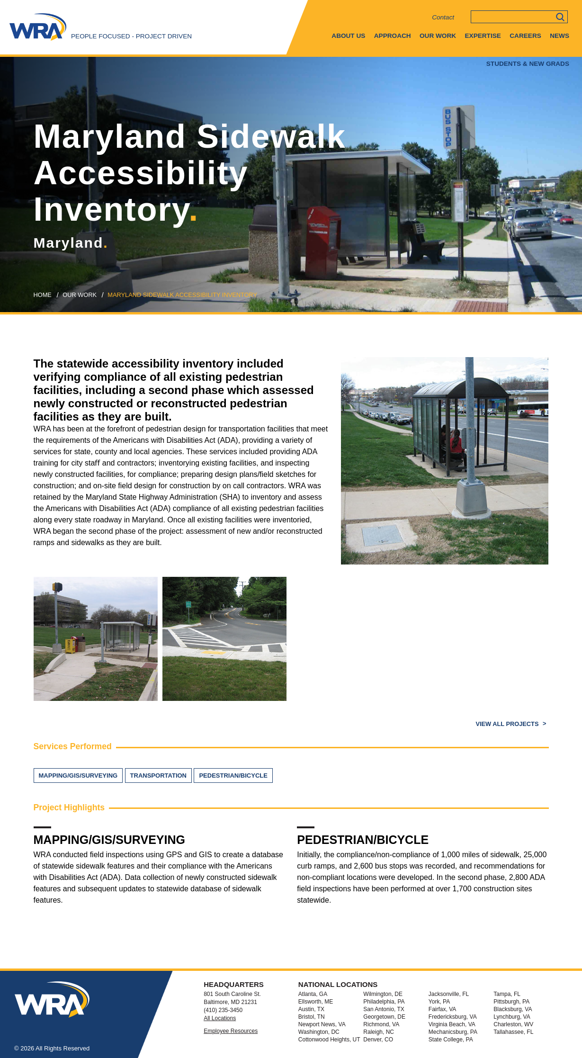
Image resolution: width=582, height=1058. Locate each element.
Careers (525, 35)
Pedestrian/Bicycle (233, 775)
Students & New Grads (527, 63)
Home (43, 294)
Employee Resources (231, 1031)
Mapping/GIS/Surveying (78, 775)
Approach (392, 35)
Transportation (158, 775)
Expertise (483, 35)
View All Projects (507, 723)
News (559, 35)
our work (80, 294)
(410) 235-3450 (223, 1010)
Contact (443, 17)
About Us (348, 35)
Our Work (438, 35)
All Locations (220, 1018)
